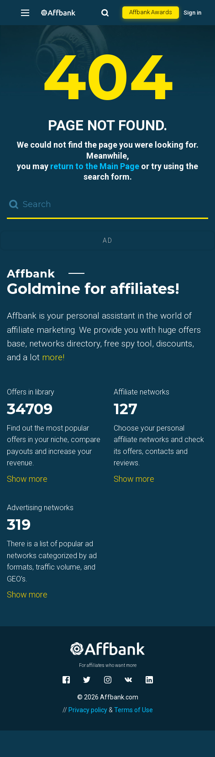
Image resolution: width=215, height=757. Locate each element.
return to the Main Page (94, 166)
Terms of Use (133, 710)
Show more (27, 479)
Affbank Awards (150, 12)
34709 (29, 410)
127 (125, 410)
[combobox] (107, 205)
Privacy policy (87, 710)
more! (53, 357)
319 (19, 525)
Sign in (192, 12)
